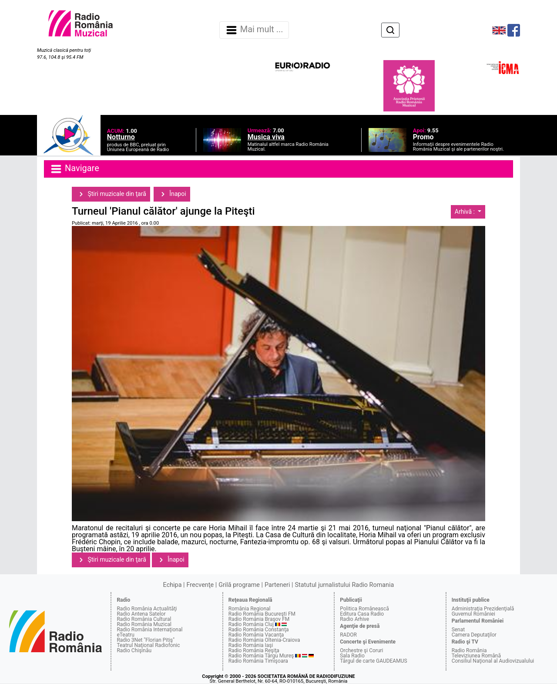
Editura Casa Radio (362, 614)
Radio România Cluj (251, 624)
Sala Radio (352, 656)
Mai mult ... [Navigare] (254, 30)
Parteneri (277, 585)
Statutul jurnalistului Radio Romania (344, 585)
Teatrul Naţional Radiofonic (148, 645)
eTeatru (125, 635)
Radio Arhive (354, 619)
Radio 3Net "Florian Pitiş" (145, 640)
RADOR (348, 635)
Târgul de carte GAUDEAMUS (373, 661)
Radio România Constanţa (258, 630)
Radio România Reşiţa (253, 650)
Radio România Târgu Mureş (261, 656)
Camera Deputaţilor (474, 635)
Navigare (74, 168)
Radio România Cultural (144, 619)
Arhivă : (465, 211)
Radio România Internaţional (149, 630)
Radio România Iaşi (250, 645)
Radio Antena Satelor (141, 614)
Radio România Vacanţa (256, 635)
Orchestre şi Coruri (361, 650)
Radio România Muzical (144, 624)
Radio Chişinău (134, 650)
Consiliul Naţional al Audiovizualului (493, 661)
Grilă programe (239, 585)
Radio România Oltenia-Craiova (264, 640)
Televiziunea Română (476, 656)
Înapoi (172, 194)
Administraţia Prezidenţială (483, 609)
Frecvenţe (200, 585)
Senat (458, 630)
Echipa (172, 585)
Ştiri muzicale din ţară (111, 194)
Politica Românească (364, 609)
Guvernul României (473, 614)
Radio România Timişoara (258, 661)
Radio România (469, 650)
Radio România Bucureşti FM (261, 614)
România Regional (249, 609)
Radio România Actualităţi (147, 609)
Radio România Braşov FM (258, 619)
